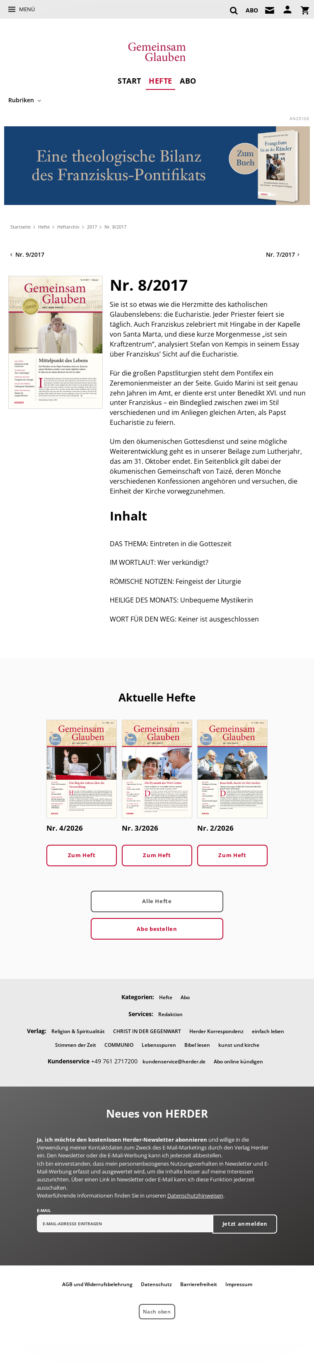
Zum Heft (82, 855)
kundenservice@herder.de (174, 1061)
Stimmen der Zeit (75, 1045)
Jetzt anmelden (245, 1223)
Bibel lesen (197, 1045)
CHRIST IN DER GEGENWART (147, 1031)
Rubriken (21, 100)
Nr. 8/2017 (115, 227)
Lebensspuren (159, 1045)
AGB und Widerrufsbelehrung (97, 1284)
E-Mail (44, 1210)
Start (129, 81)
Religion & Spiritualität (78, 1031)
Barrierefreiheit (198, 1284)
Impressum (238, 1284)
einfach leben (268, 1031)
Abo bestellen (157, 929)
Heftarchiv (68, 227)
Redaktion (170, 1014)
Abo (188, 81)
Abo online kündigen (238, 1061)
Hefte (160, 81)
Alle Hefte (156, 901)
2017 (92, 227)
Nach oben (157, 1312)
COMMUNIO (118, 1045)
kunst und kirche (238, 1045)
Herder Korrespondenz (216, 1031)
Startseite (20, 227)
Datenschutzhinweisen (195, 1195)
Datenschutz (156, 1284)
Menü (27, 9)
